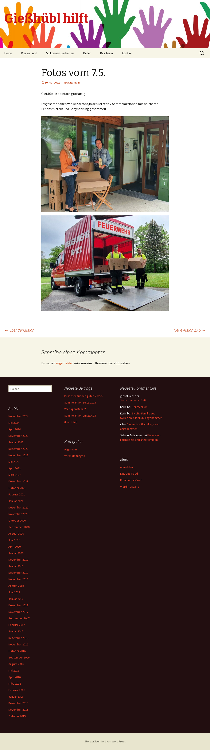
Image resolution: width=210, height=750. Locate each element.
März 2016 (14, 683)
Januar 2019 (15, 566)
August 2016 (16, 664)
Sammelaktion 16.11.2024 (80, 402)
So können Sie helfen (60, 53)
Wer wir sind (29, 53)
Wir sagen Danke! (75, 409)
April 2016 (14, 677)
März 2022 (14, 475)
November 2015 (18, 710)
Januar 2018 (15, 599)
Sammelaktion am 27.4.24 (80, 415)
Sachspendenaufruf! (133, 400)
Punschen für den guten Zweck (83, 396)
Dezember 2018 (18, 573)
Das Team (106, 53)
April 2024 (14, 429)
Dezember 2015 (18, 703)
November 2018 (18, 579)
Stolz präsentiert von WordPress (105, 741)
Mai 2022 (13, 462)
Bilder (87, 53)
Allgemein (73, 82)
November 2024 (18, 416)
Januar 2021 (15, 501)
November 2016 (18, 644)
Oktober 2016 (17, 651)
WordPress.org (129, 486)
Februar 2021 (16, 494)
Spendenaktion (19, 330)
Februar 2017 (16, 625)
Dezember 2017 (18, 605)
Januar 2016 (15, 696)
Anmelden (126, 467)
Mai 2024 (13, 423)
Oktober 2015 (17, 716)
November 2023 (18, 436)
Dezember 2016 (18, 638)
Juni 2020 (14, 540)
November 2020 (18, 514)
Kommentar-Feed (131, 480)
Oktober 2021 (17, 488)
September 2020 (19, 527)
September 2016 (19, 657)
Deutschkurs (140, 407)
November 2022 (18, 455)
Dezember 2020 (18, 507)
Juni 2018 (14, 592)
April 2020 (14, 546)
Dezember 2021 (18, 481)
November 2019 (18, 560)
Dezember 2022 (18, 449)
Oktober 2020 (17, 520)
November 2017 (18, 612)
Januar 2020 (15, 553)
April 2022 (14, 468)
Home (8, 53)
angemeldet (64, 363)
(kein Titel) (70, 422)
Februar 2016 (16, 690)
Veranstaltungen (74, 456)
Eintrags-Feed (129, 473)
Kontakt (127, 53)
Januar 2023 (15, 442)
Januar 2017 (15, 631)
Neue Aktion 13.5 (190, 330)
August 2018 (16, 586)
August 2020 (16, 533)
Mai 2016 (13, 670)
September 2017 (19, 618)
